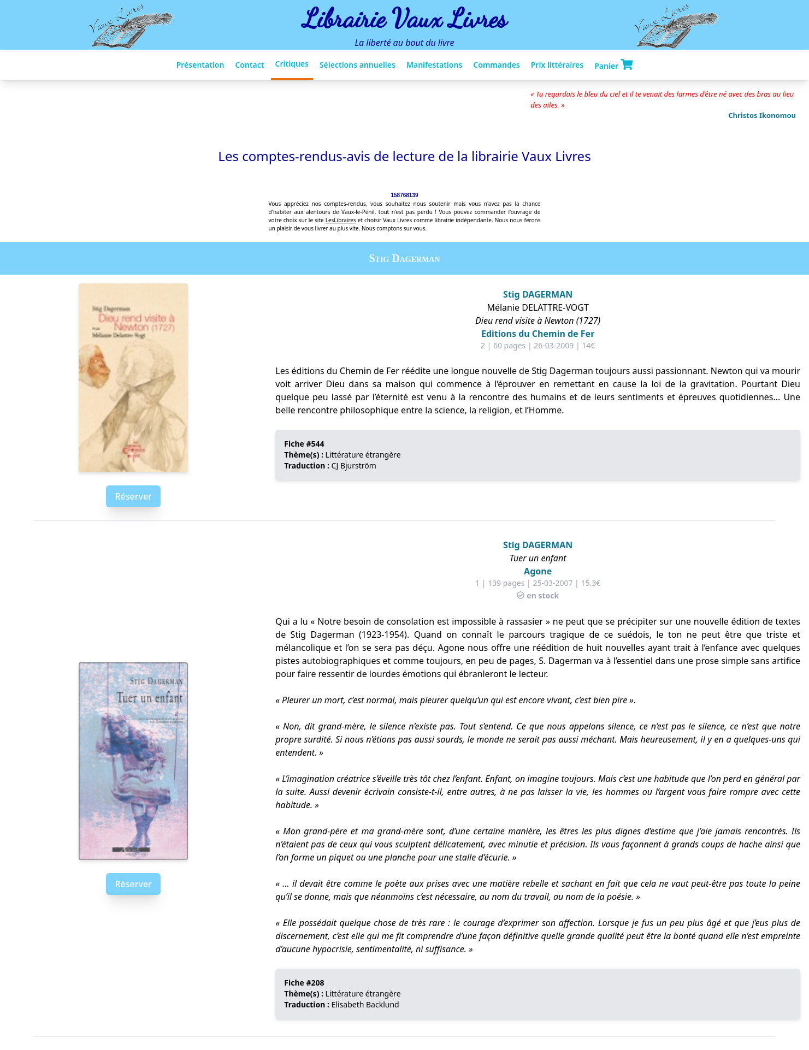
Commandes (496, 65)
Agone (538, 571)
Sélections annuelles (357, 65)
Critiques (292, 63)
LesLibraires (341, 220)
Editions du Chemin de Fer (537, 334)
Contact (249, 65)
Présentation (200, 65)
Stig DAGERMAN (537, 294)
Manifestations (434, 65)
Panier (613, 65)
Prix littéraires (557, 65)
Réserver (133, 496)
